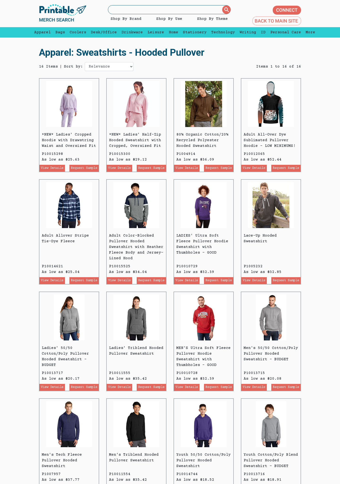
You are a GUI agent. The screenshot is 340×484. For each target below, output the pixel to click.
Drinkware (132, 32)
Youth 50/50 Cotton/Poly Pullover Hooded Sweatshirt (203, 460)
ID (263, 32)
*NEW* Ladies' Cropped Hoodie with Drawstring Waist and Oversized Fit (69, 140)
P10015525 (119, 266)
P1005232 (253, 266)
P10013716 (254, 474)
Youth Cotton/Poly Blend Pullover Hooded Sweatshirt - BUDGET (271, 460)
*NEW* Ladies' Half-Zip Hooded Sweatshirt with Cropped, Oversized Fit (135, 140)
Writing (248, 32)
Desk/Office (104, 32)
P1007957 (51, 474)
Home (173, 32)
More (309, 32)
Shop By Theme (212, 19)
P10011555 (119, 373)
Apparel (42, 32)
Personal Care (285, 32)
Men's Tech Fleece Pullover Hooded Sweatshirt (62, 460)
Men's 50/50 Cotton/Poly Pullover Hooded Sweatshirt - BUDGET (271, 353)
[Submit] (226, 9)
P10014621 (52, 266)
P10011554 (119, 474)
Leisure (156, 32)
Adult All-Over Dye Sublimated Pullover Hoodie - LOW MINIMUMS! (270, 140)
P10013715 (254, 373)
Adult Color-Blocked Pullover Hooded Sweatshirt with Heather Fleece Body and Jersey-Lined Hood (136, 247)
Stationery (195, 32)
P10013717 (52, 373)
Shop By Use (169, 19)
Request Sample (84, 168)
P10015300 (119, 154)
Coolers (78, 32)
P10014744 (187, 474)
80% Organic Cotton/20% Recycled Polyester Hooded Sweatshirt (202, 140)
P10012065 (254, 154)
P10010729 (187, 266)
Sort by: (73, 66)
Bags (60, 32)
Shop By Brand (126, 19)
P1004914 (185, 154)
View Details (52, 168)
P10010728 (187, 373)
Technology (223, 32)
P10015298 (52, 154)
